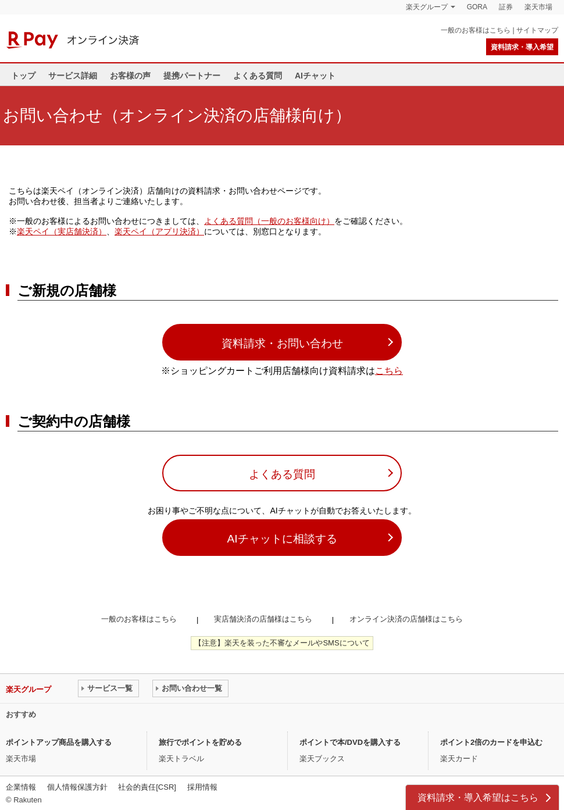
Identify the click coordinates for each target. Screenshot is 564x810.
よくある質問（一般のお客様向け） (269, 221)
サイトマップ (537, 30)
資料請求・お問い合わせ (282, 343)
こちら (389, 371)
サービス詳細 (72, 75)
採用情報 (202, 787)
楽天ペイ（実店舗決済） (61, 231)
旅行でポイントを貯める (200, 742)
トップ (23, 75)
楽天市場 (538, 7)
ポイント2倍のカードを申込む (491, 742)
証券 (506, 7)
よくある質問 (257, 75)
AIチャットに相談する (282, 539)
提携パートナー (191, 75)
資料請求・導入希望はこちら (477, 797)
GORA (477, 7)
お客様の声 (130, 75)
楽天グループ (427, 7)
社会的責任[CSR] (147, 787)
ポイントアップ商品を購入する (59, 742)
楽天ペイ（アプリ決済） (159, 231)
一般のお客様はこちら (476, 30)
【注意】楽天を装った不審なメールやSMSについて (281, 642)
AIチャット (315, 75)
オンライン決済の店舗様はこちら (406, 619)
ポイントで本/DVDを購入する (350, 742)
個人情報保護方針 (77, 787)
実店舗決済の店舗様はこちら (263, 619)
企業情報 (21, 787)
